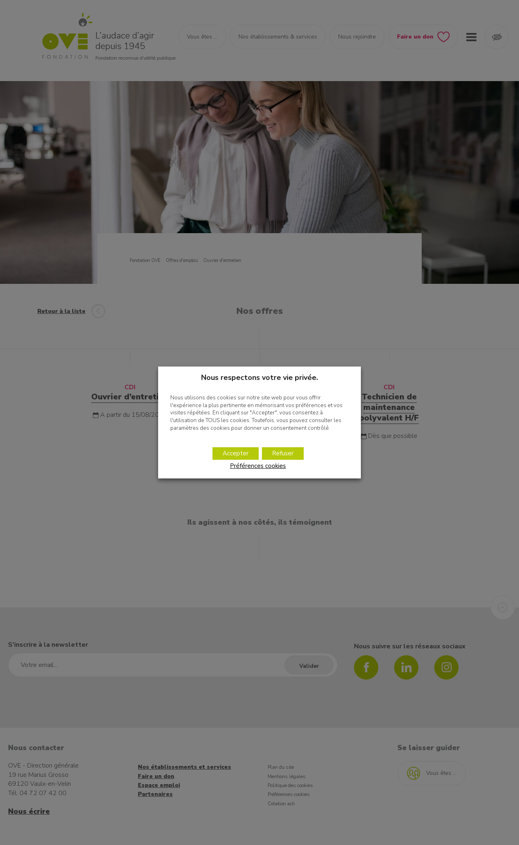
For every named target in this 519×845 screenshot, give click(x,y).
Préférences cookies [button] (258, 466)
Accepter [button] (236, 453)
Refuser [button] (283, 453)
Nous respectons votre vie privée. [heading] (259, 377)
